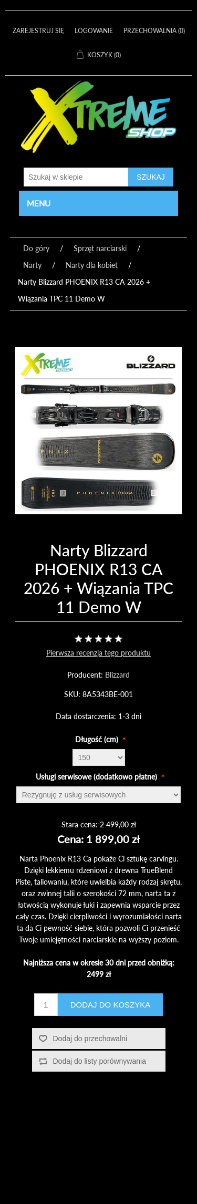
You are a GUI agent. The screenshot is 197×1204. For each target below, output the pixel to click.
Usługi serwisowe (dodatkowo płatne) (97, 776)
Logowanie (94, 31)
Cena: (70, 839)
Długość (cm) (97, 738)
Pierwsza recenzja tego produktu (98, 652)
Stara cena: (79, 823)
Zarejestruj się (38, 31)
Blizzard (117, 674)
